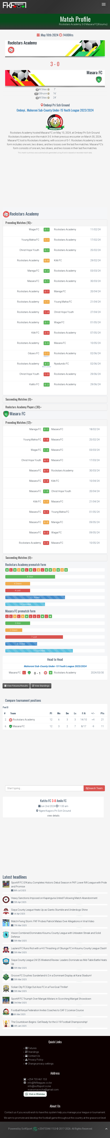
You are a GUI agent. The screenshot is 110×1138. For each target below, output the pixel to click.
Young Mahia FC (30, 239)
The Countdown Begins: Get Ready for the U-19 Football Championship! (49, 1022)
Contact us (10, 1112)
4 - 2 (47, 364)
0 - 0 (47, 260)
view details (53, 815)
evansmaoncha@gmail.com (43, 1089)
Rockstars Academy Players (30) (23, 407)
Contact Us (32, 1056)
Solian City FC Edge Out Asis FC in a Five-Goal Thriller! (39, 987)
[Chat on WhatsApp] (35, 1093)
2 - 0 (47, 333)
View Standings (40, 685)
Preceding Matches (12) (18, 422)
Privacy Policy (34, 1059)
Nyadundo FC (61, 363)
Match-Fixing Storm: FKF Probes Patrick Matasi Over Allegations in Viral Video (52, 921)
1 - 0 (47, 374)
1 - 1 (47, 240)
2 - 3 (46, 481)
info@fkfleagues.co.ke (40, 1082)
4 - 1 (46, 460)
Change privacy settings (39, 1063)
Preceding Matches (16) (18, 223)
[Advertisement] (55, 183)
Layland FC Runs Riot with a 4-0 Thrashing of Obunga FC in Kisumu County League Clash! (59, 948)
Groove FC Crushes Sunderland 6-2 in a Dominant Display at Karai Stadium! (51, 975)
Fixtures (31, 1048)
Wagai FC (34, 229)
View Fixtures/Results (16, 685)
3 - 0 (47, 343)
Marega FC (33, 270)
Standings (32, 1052)
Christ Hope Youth (29, 250)
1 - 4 (47, 312)
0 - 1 (47, 229)
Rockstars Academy (22, 42)
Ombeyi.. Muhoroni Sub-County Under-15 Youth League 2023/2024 (55, 110)
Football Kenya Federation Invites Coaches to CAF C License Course (47, 1010)
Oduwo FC (33, 353)
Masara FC (94, 72)
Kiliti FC (58, 260)
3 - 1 (47, 322)
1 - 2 (46, 450)
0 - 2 (47, 271)
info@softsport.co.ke (39, 1086)
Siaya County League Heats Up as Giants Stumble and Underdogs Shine (49, 909)
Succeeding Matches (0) (19, 399)
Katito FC (34, 384)
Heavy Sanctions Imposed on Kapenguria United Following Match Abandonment (54, 898)
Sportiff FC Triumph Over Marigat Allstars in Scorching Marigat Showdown (51, 998)
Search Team (94, 788)
